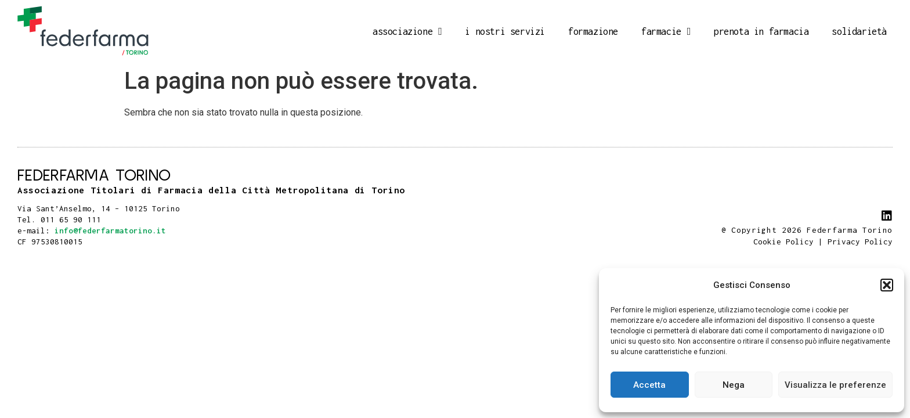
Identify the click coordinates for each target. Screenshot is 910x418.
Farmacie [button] (666, 31)
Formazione (593, 31)
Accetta (649, 385)
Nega (734, 385)
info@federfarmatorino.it (110, 230)
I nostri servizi (505, 31)
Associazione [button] (407, 31)
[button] (887, 285)
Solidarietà (859, 31)
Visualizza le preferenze (835, 385)
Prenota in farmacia (761, 31)
